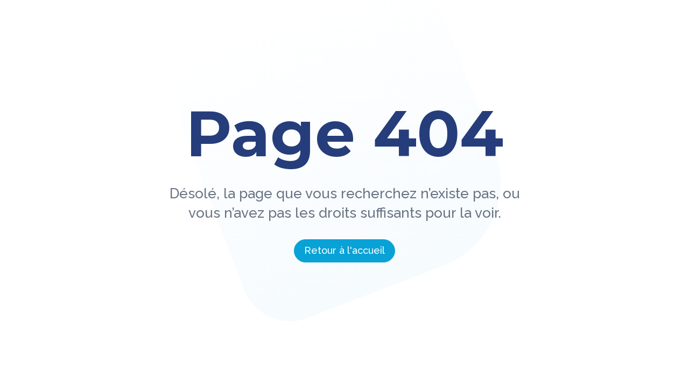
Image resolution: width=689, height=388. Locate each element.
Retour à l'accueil (344, 250)
